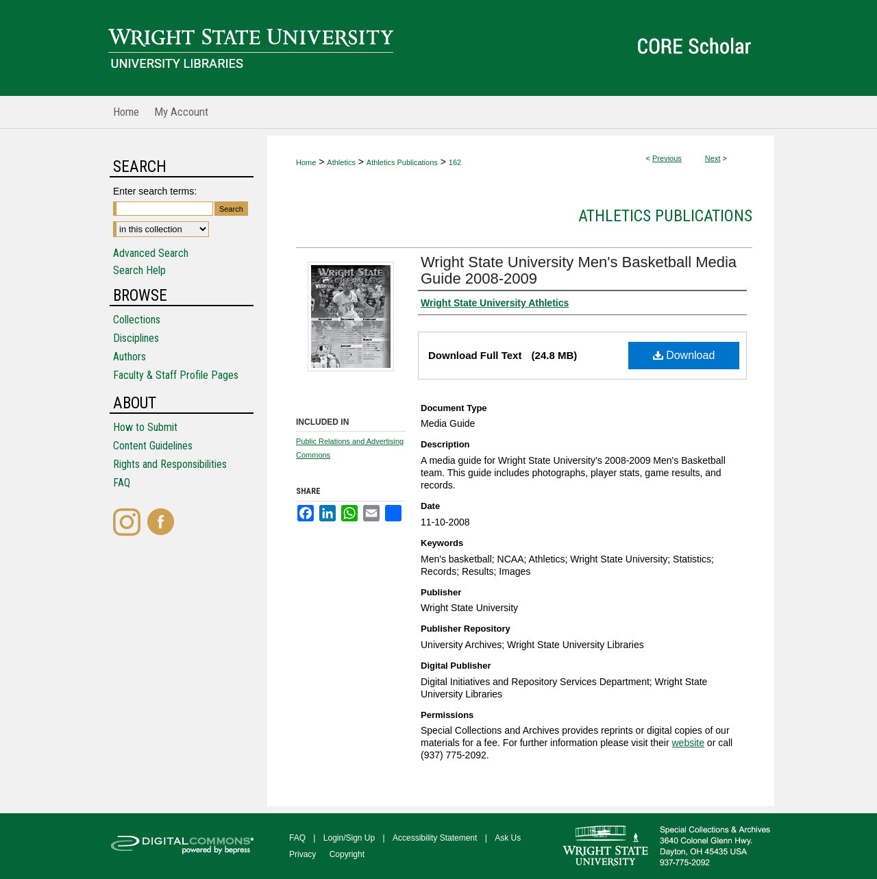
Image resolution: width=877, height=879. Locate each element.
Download (684, 355)
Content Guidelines (153, 445)
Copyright (347, 854)
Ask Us (508, 838)
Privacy (302, 854)
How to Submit (145, 427)
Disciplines (136, 338)
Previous (667, 158)
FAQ (121, 482)
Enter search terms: (155, 191)
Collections (136, 319)
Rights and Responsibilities (170, 464)
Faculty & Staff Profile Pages (175, 375)
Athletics (341, 162)
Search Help (139, 270)
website (687, 742)
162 (455, 162)
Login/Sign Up (349, 838)
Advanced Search (150, 253)
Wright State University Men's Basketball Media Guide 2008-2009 (579, 270)
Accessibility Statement (435, 838)
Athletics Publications (402, 162)
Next (713, 158)
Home (306, 162)
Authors (129, 356)
